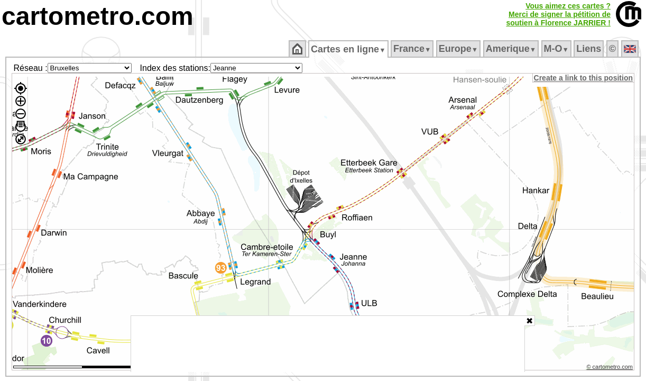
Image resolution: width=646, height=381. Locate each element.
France (412, 48)
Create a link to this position (583, 78)
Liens (589, 48)
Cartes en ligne (349, 49)
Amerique (511, 48)
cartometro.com (97, 16)
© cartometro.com (610, 368)
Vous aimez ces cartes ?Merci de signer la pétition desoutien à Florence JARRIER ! (558, 14)
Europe (458, 48)
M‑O (557, 48)
